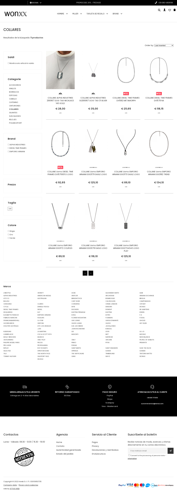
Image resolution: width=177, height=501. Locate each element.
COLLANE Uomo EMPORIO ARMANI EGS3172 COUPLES (60, 266)
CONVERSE (75, 312)
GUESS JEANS (76, 331)
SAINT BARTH (76, 356)
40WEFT (40, 300)
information (132, 466)
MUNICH (40, 345)
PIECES (40, 350)
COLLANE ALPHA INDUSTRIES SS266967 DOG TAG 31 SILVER (93, 102)
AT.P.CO (6, 306)
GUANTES (13, 112)
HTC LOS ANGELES (44, 334)
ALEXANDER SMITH (112, 300)
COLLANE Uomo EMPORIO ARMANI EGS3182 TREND (159, 190)
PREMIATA (143, 350)
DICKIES (142, 314)
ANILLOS (12, 88)
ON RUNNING (8, 347)
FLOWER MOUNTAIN (78, 325)
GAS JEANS (75, 328)
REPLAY (6, 356)
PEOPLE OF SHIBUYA (147, 347)
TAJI (4, 361)
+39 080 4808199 (165, 2)
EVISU (73, 323)
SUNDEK (142, 358)
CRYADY (143, 312)
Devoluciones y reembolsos (105, 457)
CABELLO (13, 99)
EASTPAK (109, 320)
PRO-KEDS (7, 353)
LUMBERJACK (8, 342)
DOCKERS (75, 317)
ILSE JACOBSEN (77, 334)
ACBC (73, 300)
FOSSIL (142, 325)
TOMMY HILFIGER (9, 364)
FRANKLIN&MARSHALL (11, 328)
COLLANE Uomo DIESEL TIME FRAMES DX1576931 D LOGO (60, 190)
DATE (73, 314)
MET (107, 342)
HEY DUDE (143, 331)
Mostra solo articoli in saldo (21, 63)
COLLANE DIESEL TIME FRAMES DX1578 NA (158, 102)
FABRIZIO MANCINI (10, 325)
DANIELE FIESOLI (43, 314)
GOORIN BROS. (8, 331)
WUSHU (40, 367)
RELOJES (12, 119)
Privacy (95, 453)
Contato (60, 453)
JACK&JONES (111, 334)
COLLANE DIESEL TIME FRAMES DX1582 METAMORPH (126, 102)
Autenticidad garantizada (68, 457)
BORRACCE (14, 92)
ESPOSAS (13, 95)
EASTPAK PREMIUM (78, 320)
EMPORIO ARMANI (44, 323)
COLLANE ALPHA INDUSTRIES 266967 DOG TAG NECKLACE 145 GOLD (60, 103)
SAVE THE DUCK (145, 356)
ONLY (73, 347)
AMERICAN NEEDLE (44, 303)
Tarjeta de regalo (95, 13)
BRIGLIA (142, 306)
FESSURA (40, 325)
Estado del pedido (64, 461)
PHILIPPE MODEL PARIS (11, 350)
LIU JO (142, 339)
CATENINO (13, 102)
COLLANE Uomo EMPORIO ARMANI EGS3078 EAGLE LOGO (93, 266)
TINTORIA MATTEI (146, 361)
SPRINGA (74, 358)
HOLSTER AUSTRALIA (10, 334)
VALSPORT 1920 (43, 364)
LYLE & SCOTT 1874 (44, 342)
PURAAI (74, 353)
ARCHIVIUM (110, 303)
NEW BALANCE (145, 345)
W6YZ (108, 364)
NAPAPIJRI (109, 345)
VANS (73, 364)
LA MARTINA (41, 339)
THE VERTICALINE (77, 361)
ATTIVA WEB (14, 496)
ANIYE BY (74, 303)
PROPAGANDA (42, 353)
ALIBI (141, 300)
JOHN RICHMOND (78, 336)
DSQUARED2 (7, 320)
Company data (10, 493)
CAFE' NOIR (75, 309)
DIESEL (39, 317)
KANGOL (109, 336)
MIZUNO (143, 342)
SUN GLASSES (15, 116)
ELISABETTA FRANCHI (11, 323)
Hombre (60, 13)
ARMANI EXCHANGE (147, 303)
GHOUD (142, 328)
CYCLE (5, 314)
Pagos (95, 450)
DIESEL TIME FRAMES (10, 317)
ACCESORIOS (15, 85)
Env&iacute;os (99, 461)
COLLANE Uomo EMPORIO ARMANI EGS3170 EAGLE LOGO (126, 190)
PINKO (73, 350)
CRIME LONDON (111, 312)
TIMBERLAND (110, 361)
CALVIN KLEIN (110, 309)
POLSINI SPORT (15, 123)
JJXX (39, 336)
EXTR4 (108, 323)
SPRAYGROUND (43, 358)
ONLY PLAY (41, 347)
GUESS (108, 331)
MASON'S (74, 342)
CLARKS (40, 312)
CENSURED (7, 312)
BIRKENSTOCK (76, 306)
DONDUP (109, 317)
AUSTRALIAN (41, 306)
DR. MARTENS (144, 317)
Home (59, 450)
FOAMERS (109, 325)
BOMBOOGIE (110, 306)
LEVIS (107, 339)
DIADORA (109, 314)
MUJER (75, 13)
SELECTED (7, 358)
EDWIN (142, 320)
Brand (116, 13)
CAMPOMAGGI (145, 309)
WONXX (142, 364)
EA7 (38, 320)
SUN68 (108, 358)
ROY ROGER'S (42, 356)
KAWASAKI (7, 339)
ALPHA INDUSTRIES (10, 303)
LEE (72, 339)
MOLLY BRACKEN (9, 345)
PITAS (108, 350)
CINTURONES (14, 105)
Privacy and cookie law (28, 493)
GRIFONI (40, 331)
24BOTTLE (7, 300)
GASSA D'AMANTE (112, 328)
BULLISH (6, 309)
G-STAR (40, 328)
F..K (141, 323)
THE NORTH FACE (43, 361)
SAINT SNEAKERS (112, 356)
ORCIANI (109, 347)
